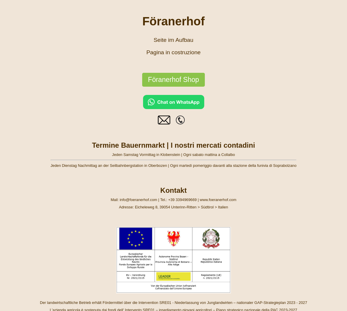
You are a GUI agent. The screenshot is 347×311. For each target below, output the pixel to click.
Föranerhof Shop (173, 79)
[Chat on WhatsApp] (173, 107)
